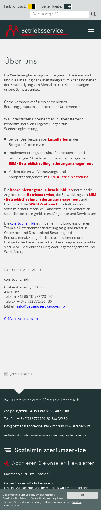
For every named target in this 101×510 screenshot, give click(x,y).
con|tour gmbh (22, 223)
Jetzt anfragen (18, 374)
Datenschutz (80, 426)
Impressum (60, 426)
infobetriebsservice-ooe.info (41, 306)
